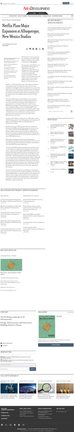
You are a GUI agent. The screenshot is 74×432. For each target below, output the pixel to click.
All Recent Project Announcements (56, 111)
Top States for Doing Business (44, 418)
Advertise (13, 3)
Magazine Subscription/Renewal (8, 409)
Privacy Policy (41, 430)
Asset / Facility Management (26, 411)
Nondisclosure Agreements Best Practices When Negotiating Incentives (11, 72)
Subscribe (66, 3)
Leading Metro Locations (43, 416)
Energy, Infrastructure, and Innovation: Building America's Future (16, 324)
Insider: (16, 357)
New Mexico (33, 62)
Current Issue (5, 415)
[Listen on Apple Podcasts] (18, 343)
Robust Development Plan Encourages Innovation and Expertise (10, 77)
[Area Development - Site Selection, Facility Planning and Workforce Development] (37, 8)
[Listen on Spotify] (18, 346)
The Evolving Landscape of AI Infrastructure (13, 318)
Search (41, 13)
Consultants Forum (6, 3)
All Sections (72, 16)
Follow (33, 13)
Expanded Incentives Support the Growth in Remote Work (11, 61)
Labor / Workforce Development (27, 412)
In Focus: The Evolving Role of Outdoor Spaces (10, 65)
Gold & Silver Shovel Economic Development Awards (45, 412)
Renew (71, 3)
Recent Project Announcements (11, 20)
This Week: (17, 361)
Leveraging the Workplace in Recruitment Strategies (10, 68)
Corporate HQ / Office (31, 196)
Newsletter (4, 412)
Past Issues (71, 312)
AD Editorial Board (57, 15)
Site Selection (23, 414)
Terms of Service (48, 430)
